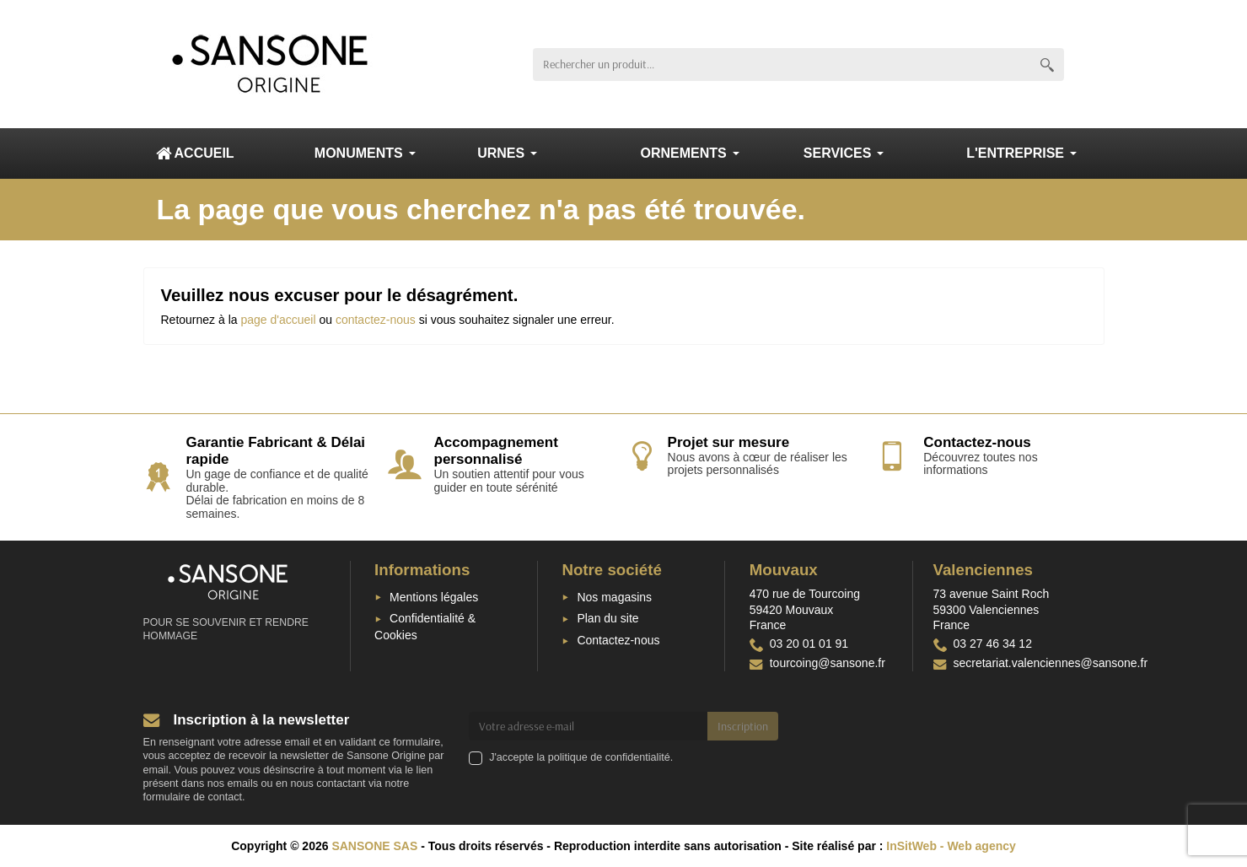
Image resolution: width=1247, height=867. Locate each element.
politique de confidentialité (609, 757)
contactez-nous (376, 319)
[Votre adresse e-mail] (588, 726)
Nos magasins (614, 597)
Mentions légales (434, 597)
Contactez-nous (618, 640)
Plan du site (607, 618)
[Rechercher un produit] (781, 64)
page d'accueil (277, 319)
